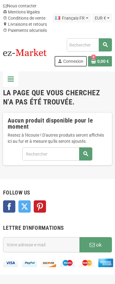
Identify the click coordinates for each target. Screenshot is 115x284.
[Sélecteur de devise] (102, 18)
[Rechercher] (89, 44)
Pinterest (40, 206)
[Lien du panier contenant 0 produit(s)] (100, 61)
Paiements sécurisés (25, 30)
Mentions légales (21, 11)
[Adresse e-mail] (41, 244)
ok (96, 245)
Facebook (9, 206)
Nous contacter (19, 5)
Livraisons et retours (25, 24)
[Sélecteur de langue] (71, 18)
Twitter (24, 206)
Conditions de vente (24, 18)
